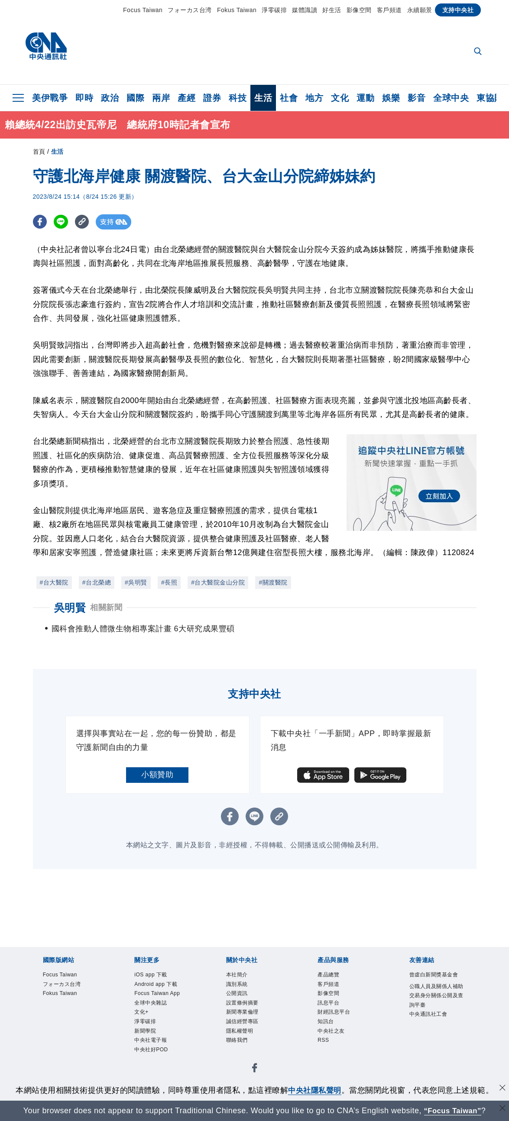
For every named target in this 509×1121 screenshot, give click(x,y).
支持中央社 (458, 9)
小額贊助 (157, 774)
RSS (326, 1057)
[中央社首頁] (46, 48)
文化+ (144, 1045)
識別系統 (242, 987)
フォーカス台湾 (190, 10)
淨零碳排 (274, 10)
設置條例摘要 (250, 1010)
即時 (84, 98)
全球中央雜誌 (158, 1034)
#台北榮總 (96, 582)
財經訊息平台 (342, 1022)
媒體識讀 (304, 10)
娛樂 (391, 98)
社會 (289, 98)
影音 (416, 98)
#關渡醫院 (273, 582)
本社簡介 (242, 976)
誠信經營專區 (250, 1034)
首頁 (39, 151)
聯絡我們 (242, 1057)
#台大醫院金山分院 (218, 582)
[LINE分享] (62, 221)
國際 (135, 98)
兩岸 (161, 98)
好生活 (331, 10)
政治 (110, 98)
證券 (212, 98)
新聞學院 (150, 1068)
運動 (365, 98)
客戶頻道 (389, 10)
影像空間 (359, 10)
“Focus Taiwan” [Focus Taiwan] (452, 1110)
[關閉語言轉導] (502, 1109)
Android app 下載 (161, 993)
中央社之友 (338, 1045)
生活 (263, 98)
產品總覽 (334, 976)
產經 (186, 98)
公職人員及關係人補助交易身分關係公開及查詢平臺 (437, 1016)
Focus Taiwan (142, 10)
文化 (340, 98)
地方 (314, 98)
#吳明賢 (136, 582)
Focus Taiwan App (159, 1016)
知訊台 (330, 1034)
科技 (237, 98)
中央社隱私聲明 (315, 1090)
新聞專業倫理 (250, 1022)
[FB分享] (40, 221)
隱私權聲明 (246, 1045)
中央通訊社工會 (437, 1045)
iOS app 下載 (158, 976)
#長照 (169, 582)
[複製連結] (84, 221)
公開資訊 (242, 999)
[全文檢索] (478, 52)
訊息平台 (334, 1010)
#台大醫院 (54, 582)
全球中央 (451, 98)
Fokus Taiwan (236, 10)
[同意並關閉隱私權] (502, 1089)
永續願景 (419, 10)
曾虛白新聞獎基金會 (437, 982)
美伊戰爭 (50, 98)
